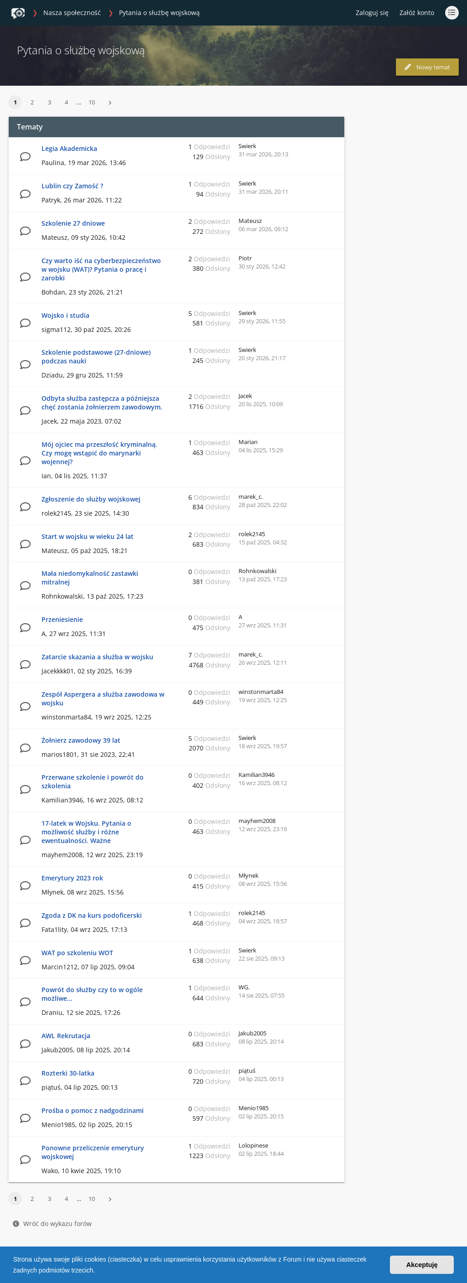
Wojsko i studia (65, 315)
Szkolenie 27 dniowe (73, 223)
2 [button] (32, 102)
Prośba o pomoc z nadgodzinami (93, 1110)
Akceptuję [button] (422, 1264)
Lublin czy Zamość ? (72, 185)
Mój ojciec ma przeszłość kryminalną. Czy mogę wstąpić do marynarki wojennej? (99, 453)
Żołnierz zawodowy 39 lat (81, 740)
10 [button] (91, 102)
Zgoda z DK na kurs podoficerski (92, 915)
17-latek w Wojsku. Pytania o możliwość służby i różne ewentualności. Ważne (86, 832)
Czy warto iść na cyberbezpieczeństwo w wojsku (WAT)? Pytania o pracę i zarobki (101, 269)
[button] (98, 1271)
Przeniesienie (62, 619)
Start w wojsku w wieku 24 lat (88, 536)
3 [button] (49, 102)
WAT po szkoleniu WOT (77, 952)
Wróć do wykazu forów (52, 1223)
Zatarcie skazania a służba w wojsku (97, 656)
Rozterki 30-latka (68, 1073)
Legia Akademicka (69, 148)
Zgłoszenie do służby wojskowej (91, 499)
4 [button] (66, 102)
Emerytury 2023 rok (72, 878)
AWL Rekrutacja (66, 1035)
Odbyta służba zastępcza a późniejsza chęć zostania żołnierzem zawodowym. (102, 402)
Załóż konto (417, 12)
